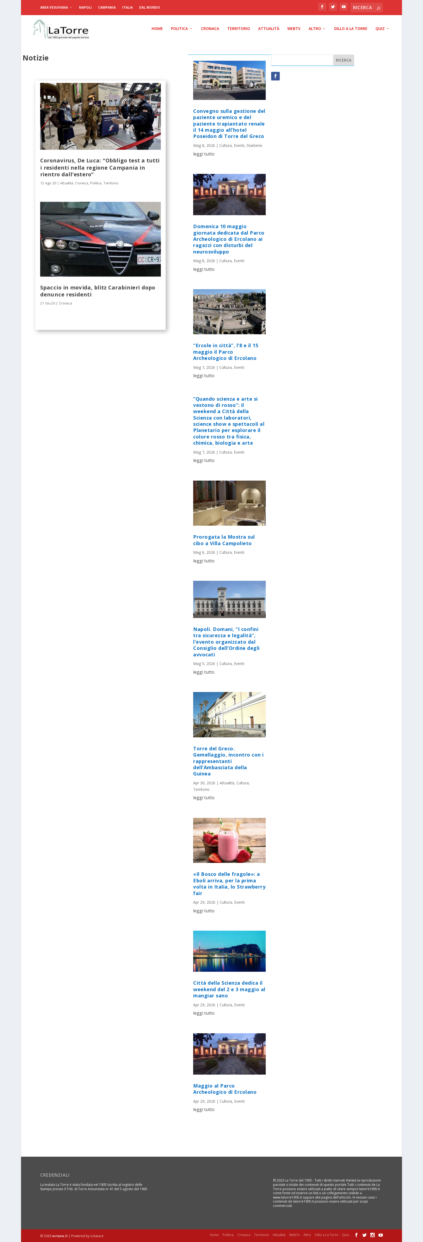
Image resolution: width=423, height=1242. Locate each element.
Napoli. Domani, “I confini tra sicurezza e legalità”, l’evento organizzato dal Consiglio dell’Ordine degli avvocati (226, 641)
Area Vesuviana (54, 7)
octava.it (60, 1235)
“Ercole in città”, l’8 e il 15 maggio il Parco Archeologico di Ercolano (225, 351)
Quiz (380, 28)
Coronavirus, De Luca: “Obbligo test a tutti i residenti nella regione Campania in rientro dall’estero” (100, 166)
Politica (179, 28)
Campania (107, 7)
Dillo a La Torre (350, 28)
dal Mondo (149, 7)
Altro (315, 28)
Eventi (239, 145)
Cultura (225, 145)
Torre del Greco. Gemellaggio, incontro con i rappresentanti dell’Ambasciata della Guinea (228, 761)
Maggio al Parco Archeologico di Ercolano (225, 1088)
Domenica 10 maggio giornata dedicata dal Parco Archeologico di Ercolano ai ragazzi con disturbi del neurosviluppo (229, 239)
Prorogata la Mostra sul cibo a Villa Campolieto (224, 540)
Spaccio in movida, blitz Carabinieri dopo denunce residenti (97, 290)
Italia (127, 7)
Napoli (85, 7)
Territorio (238, 28)
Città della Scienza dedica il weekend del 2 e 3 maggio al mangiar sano (229, 988)
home (157, 28)
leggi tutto (203, 154)
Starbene (254, 145)
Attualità (268, 28)
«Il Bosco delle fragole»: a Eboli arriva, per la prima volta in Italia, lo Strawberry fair (229, 883)
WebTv (294, 28)
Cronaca (210, 28)
